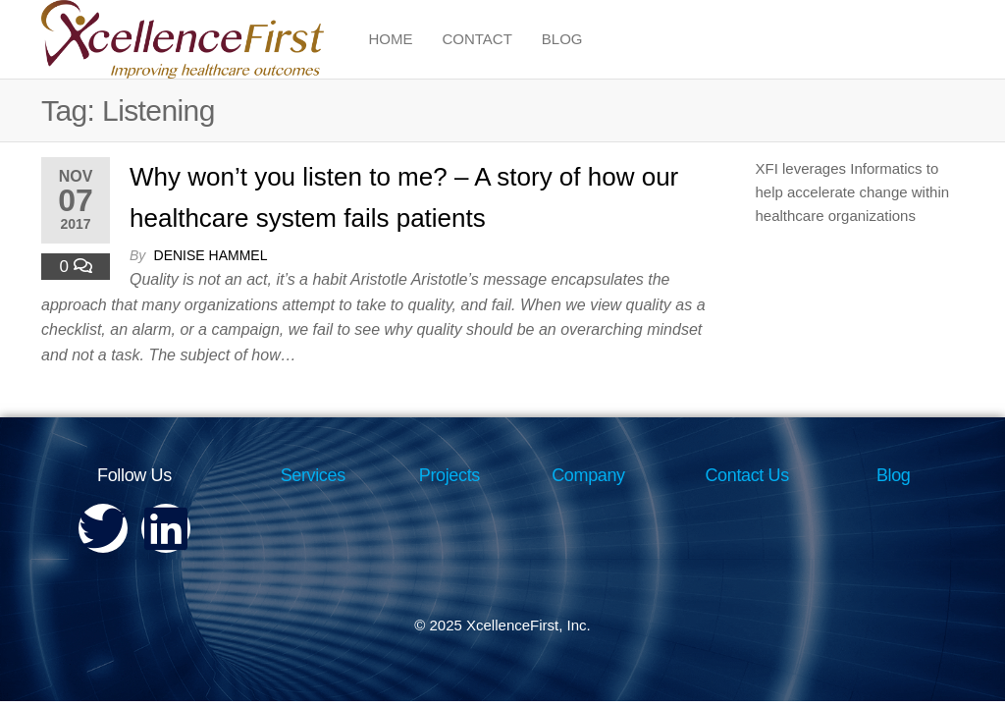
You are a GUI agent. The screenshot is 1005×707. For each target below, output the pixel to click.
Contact (476, 38)
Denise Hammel (211, 255)
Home (390, 38)
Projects (449, 475)
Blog (562, 38)
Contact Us (746, 475)
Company (588, 475)
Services (313, 475)
